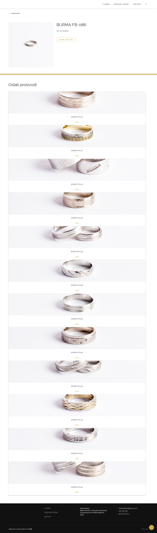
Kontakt (137, 4)
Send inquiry (66, 40)
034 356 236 (122, 511)
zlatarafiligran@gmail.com (126, 508)
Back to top (145, 529)
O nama (106, 4)
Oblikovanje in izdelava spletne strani (20, 529)
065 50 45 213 (122, 514)
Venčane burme (121, 4)
